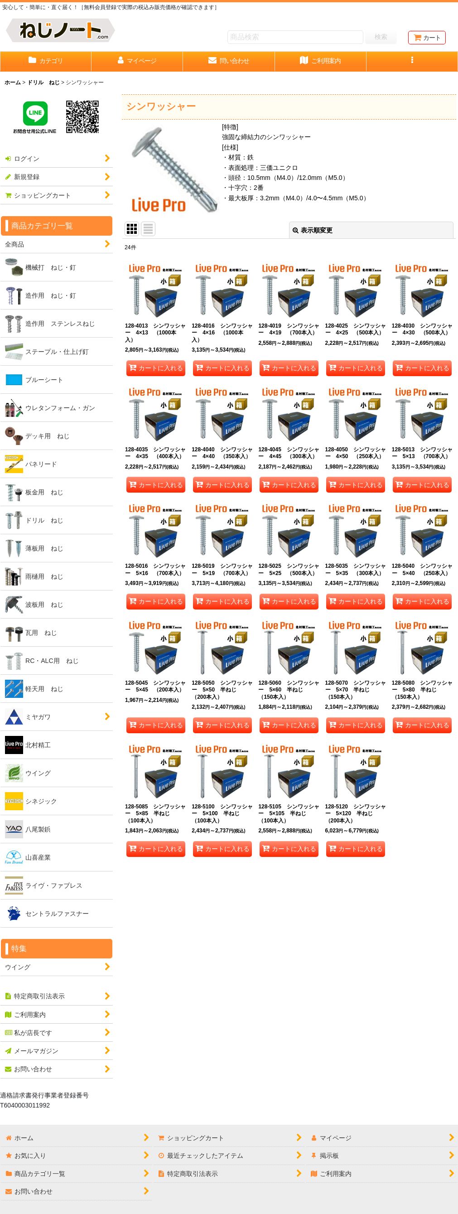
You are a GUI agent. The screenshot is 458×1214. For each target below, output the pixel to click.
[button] (412, 62)
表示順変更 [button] (313, 230)
